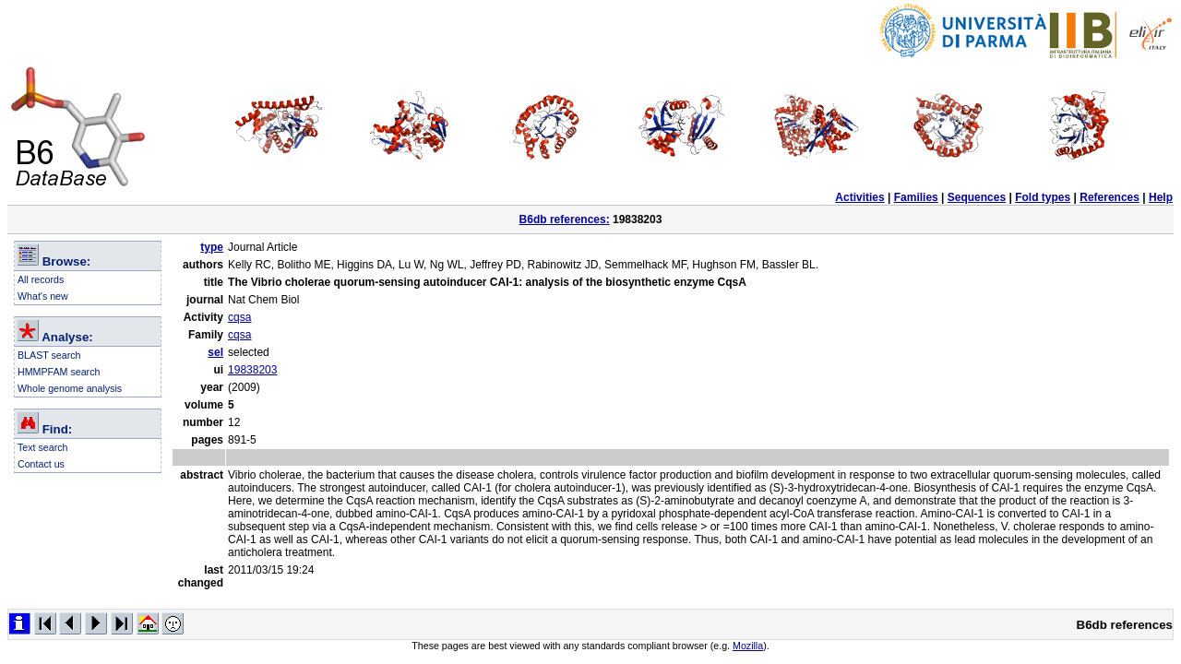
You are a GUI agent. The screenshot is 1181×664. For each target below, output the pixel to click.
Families (916, 197)
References (1109, 197)
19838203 (252, 369)
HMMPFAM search (59, 371)
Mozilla (748, 645)
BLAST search (49, 355)
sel (215, 352)
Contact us (41, 463)
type (211, 247)
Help (1161, 197)
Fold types (1042, 197)
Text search (43, 447)
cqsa (239, 317)
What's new (43, 296)
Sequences (977, 197)
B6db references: (564, 219)
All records (41, 279)
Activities (859, 197)
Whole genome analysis (70, 388)
